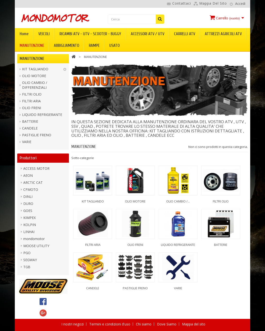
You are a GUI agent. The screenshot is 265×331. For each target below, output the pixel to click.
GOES (27, 210)
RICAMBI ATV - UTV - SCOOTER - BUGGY (90, 34)
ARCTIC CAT (33, 182)
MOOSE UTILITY (36, 245)
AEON (28, 175)
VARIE (26, 141)
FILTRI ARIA (31, 101)
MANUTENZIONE (32, 45)
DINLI (28, 196)
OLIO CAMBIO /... (178, 201)
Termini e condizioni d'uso (110, 324)
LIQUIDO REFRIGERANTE (42, 114)
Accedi (240, 3)
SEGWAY (30, 260)
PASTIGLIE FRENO (36, 135)
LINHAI (28, 231)
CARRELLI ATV (184, 34)
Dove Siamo (167, 324)
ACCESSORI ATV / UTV (147, 34)
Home (24, 34)
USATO (114, 45)
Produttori (28, 158)
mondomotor (34, 238)
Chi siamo (144, 324)
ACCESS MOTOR (36, 168)
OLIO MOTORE (34, 75)
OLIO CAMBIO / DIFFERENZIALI (34, 85)
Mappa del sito (213, 3)
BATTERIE (30, 121)
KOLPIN (29, 224)
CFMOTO (30, 189)
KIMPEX (29, 217)
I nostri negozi (73, 324)
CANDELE (30, 128)
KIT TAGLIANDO (35, 69)
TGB (26, 267)
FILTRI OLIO (31, 94)
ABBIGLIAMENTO (66, 45)
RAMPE (94, 45)
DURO (28, 203)
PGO (27, 252)
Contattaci (181, 3)
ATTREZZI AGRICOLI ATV (223, 34)
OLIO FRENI (31, 107)
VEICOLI (44, 34)
